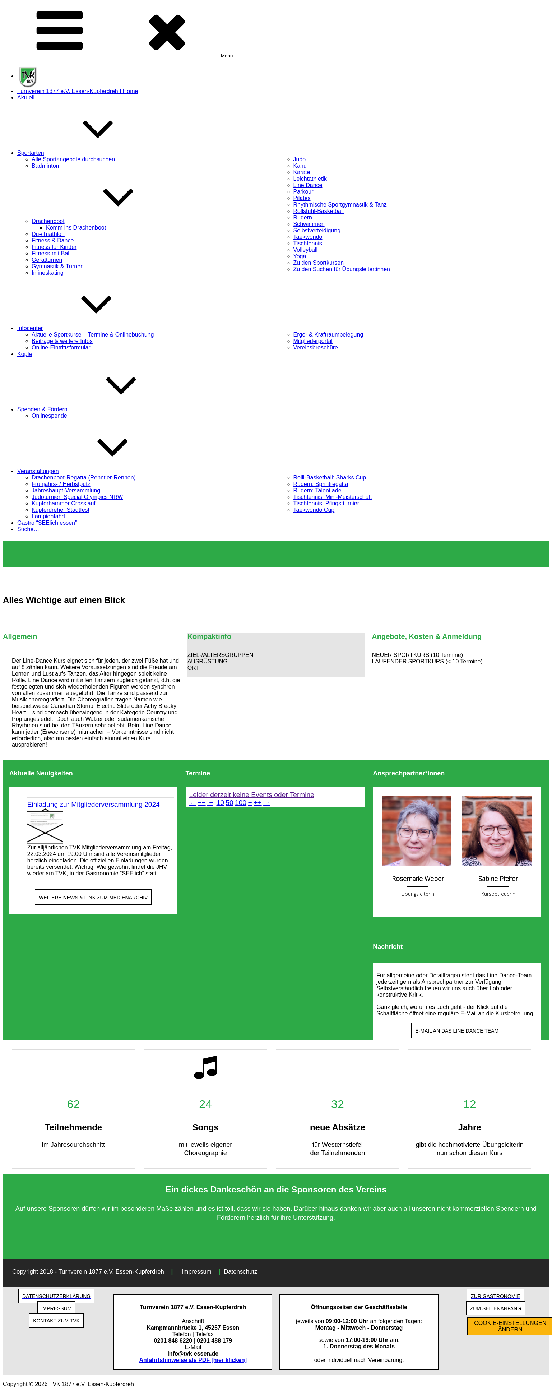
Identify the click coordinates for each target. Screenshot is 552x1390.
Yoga (299, 256)
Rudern (302, 217)
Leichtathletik (310, 179)
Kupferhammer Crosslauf (64, 503)
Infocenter (83, 328)
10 (220, 802)
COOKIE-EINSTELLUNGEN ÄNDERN (510, 1326)
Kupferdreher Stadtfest (60, 510)
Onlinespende (49, 416)
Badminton (45, 166)
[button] (276, 655)
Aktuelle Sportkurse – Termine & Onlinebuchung (93, 335)
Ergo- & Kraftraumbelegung (328, 335)
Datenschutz (240, 1271)
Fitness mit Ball (51, 253)
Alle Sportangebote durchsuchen (73, 159)
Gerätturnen (47, 260)
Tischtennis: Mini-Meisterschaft (332, 497)
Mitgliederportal (313, 341)
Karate (301, 172)
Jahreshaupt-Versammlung (66, 490)
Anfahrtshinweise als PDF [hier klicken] (193, 1360)
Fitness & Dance (53, 240)
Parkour (303, 192)
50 (229, 802)
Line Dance (308, 185)
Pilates (302, 198)
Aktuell (25, 97)
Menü (119, 31)
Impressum (197, 1271)
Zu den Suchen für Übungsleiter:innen (341, 269)
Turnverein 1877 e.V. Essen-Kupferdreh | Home (77, 91)
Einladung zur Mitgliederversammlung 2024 (93, 804)
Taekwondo (308, 237)
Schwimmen (309, 224)
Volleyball (305, 250)
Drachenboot (102, 221)
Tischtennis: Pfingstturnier (326, 503)
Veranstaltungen (92, 471)
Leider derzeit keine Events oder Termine (251, 794)
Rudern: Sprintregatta (320, 484)
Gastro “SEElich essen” (47, 523)
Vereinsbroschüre (315, 347)
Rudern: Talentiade (317, 490)
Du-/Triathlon (48, 234)
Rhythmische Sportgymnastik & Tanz (340, 204)
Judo (299, 159)
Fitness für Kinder (54, 247)
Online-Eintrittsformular (61, 347)
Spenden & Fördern (96, 409)
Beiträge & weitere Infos (62, 341)
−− (201, 802)
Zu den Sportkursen (318, 263)
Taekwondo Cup (314, 510)
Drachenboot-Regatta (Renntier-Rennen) (84, 477)
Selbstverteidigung (317, 230)
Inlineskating (48, 273)
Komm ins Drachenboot (76, 227)
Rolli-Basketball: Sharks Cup (329, 477)
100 (240, 802)
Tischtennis (307, 243)
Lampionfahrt (48, 516)
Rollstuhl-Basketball (318, 211)
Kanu (300, 166)
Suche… (28, 529)
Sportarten (84, 153)
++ (257, 802)
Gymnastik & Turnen (58, 266)
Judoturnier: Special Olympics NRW (77, 497)
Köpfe (24, 354)
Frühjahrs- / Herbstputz (61, 484)
